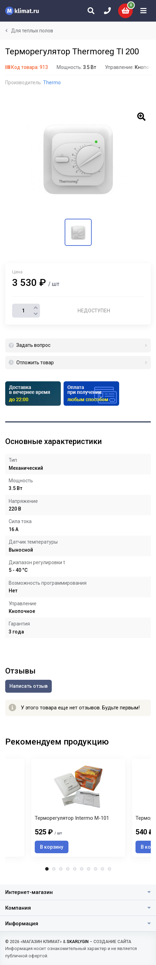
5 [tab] (74, 869)
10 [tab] (109, 869)
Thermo (52, 82)
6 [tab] (81, 869)
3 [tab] (61, 869)
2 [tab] (54, 869)
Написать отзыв (28, 686)
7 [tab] (88, 869)
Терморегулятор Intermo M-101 (72, 818)
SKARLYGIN (78, 941)
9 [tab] (102, 869)
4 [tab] (67, 869)
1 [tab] (47, 869)
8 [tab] (95, 869)
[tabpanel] (78, 808)
